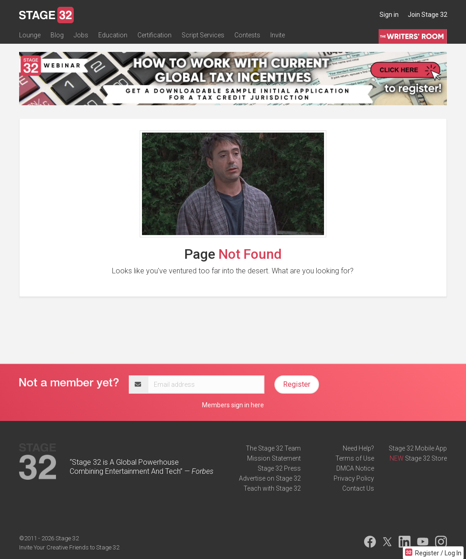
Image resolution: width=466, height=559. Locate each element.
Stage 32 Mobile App (418, 448)
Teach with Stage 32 (272, 488)
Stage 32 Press (279, 468)
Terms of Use (354, 458)
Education (112, 35)
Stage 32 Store (426, 458)
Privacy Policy (354, 478)
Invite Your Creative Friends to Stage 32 (69, 547)
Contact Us (358, 488)
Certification (154, 35)
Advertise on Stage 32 (270, 478)
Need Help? (358, 448)
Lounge (30, 35)
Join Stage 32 (427, 14)
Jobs (81, 35)
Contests (247, 35)
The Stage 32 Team (273, 448)
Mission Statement (274, 458)
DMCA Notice (355, 468)
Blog (57, 35)
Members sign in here (233, 405)
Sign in (389, 14)
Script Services (203, 35)
